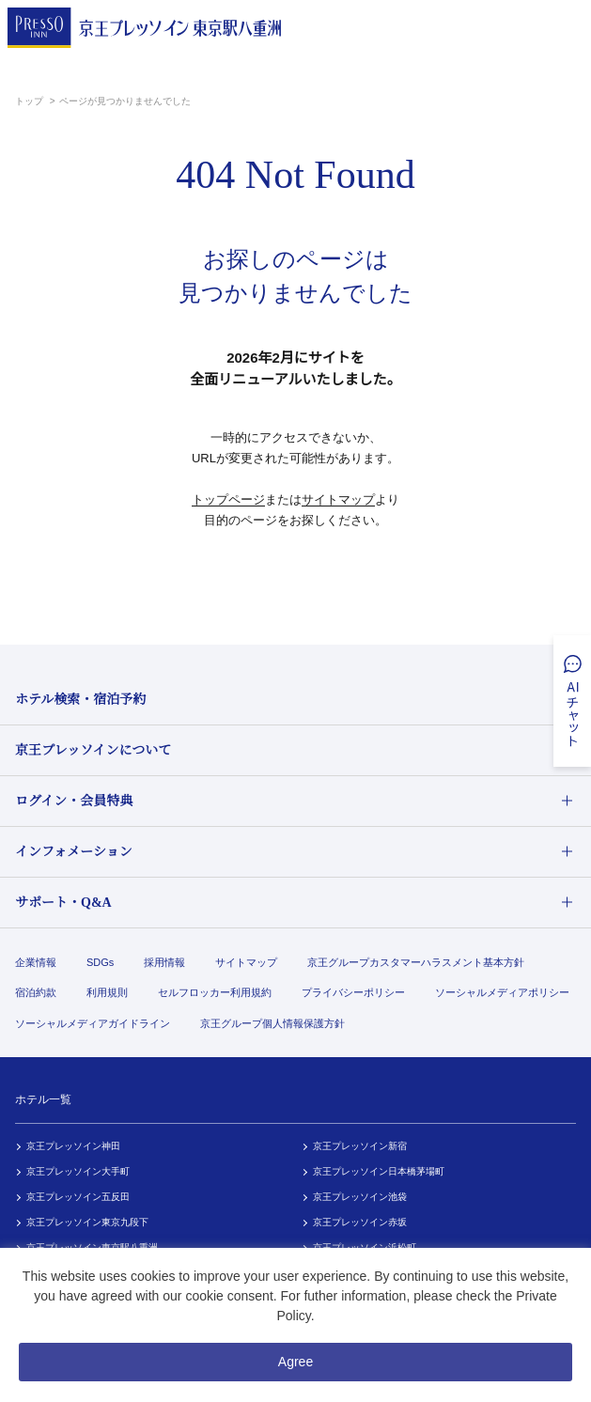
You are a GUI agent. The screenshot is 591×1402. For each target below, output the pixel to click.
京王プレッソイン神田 (73, 1146)
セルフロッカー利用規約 (215, 992)
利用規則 (107, 992)
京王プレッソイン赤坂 (360, 1222)
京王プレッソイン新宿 (360, 1146)
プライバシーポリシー (353, 992)
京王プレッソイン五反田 (78, 1197)
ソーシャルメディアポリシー (502, 992)
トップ (30, 101)
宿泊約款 (35, 992)
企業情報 (35, 962)
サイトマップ (338, 499)
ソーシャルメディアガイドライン (92, 1023)
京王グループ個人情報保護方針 (272, 1023)
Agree (295, 1361)
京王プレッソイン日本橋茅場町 (378, 1171)
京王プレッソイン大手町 (78, 1171)
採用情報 (164, 962)
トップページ (228, 499)
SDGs (100, 962)
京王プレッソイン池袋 (360, 1197)
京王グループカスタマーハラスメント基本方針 (415, 962)
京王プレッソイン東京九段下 (87, 1222)
